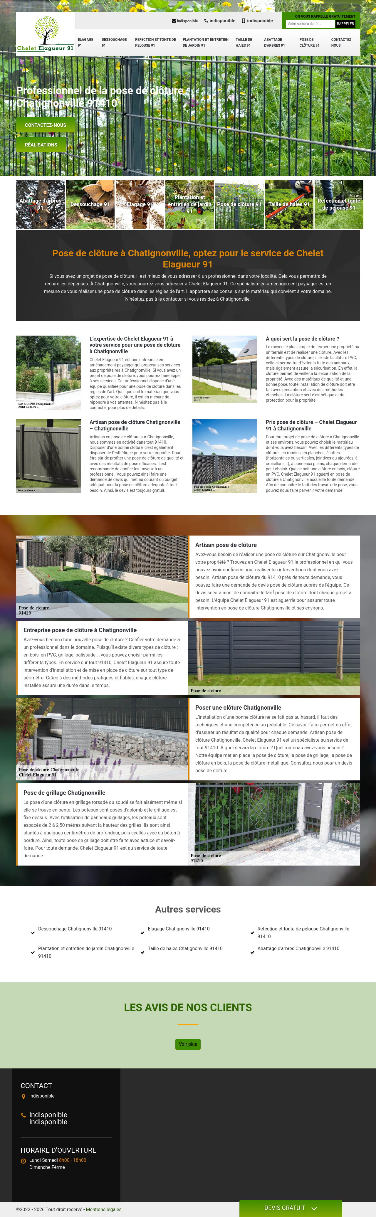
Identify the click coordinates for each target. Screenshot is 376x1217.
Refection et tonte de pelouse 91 (155, 43)
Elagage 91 (85, 43)
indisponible (185, 21)
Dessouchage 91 (114, 43)
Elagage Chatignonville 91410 (178, 929)
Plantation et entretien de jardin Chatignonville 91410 (86, 952)
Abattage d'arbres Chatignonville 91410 (299, 948)
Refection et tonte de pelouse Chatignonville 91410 (303, 932)
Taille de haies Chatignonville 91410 (185, 948)
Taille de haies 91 (244, 43)
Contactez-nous (45, 125)
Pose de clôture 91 (310, 43)
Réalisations (41, 145)
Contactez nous (341, 43)
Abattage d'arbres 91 (274, 43)
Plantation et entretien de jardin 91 (206, 43)
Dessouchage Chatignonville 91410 (75, 929)
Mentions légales (104, 1209)
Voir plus (188, 1044)
